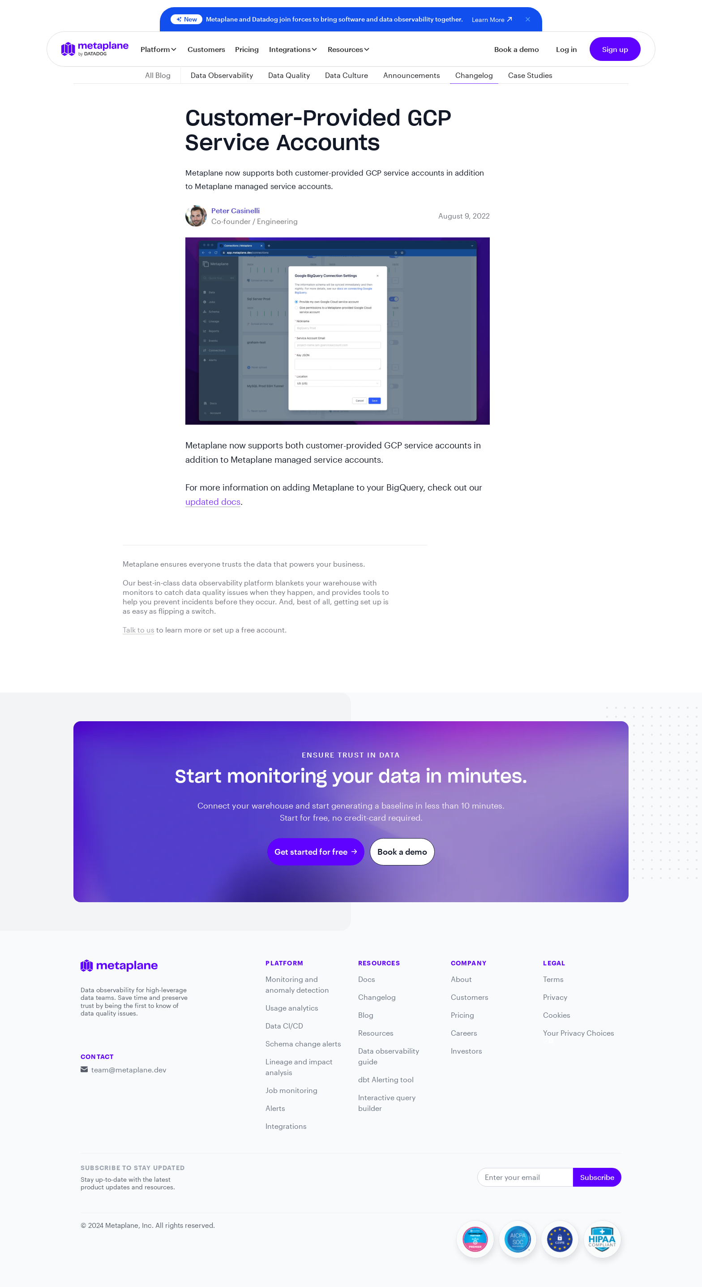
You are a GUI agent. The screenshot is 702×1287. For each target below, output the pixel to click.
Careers (464, 1033)
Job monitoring (291, 1090)
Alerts (275, 1108)
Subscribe (597, 1177)
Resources (376, 1033)
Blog (365, 1015)
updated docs (212, 501)
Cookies (556, 1015)
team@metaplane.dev (129, 1069)
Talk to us (138, 629)
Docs (366, 979)
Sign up (615, 49)
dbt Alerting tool (386, 1079)
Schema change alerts (303, 1043)
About (461, 979)
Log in (566, 49)
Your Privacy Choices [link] (578, 1036)
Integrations (286, 1126)
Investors (466, 1050)
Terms (553, 979)
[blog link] (235, 210)
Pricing (247, 49)
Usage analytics (291, 1007)
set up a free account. (250, 629)
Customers (206, 49)
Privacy (555, 997)
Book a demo (516, 49)
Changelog (377, 997)
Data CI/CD (284, 1025)
